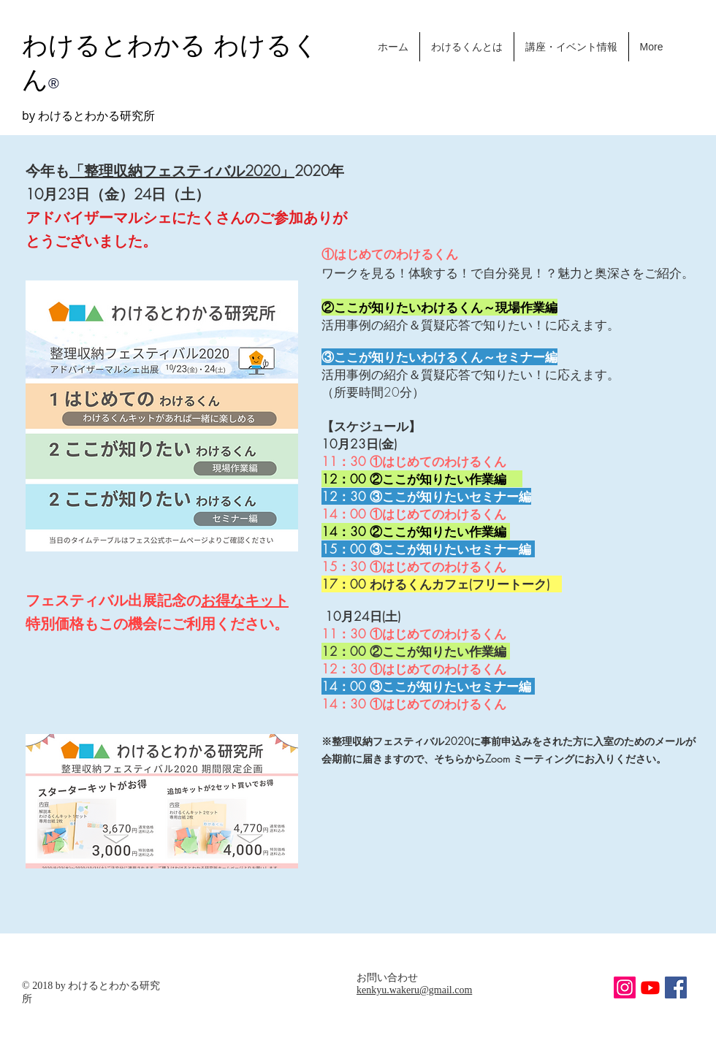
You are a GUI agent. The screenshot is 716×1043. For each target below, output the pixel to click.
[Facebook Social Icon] (676, 987)
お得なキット (245, 600)
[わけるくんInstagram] (625, 987)
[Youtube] (650, 987)
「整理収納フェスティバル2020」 (181, 170)
